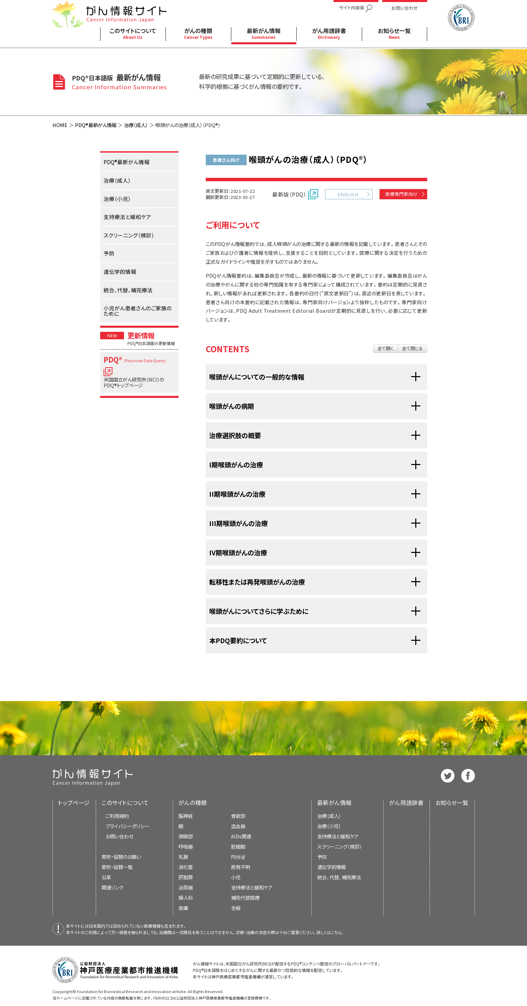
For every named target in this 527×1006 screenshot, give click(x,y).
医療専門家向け (401, 194)
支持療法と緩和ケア (338, 836)
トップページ (74, 803)
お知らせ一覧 (451, 803)
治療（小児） (329, 826)
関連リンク (112, 887)
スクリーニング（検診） (339, 846)
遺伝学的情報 (331, 866)
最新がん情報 (334, 803)
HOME (59, 124)
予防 (322, 856)
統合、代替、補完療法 (339, 877)
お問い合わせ (119, 836)
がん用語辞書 (406, 803)
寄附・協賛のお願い (121, 856)
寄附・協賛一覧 (117, 866)
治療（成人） (136, 124)
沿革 (106, 877)
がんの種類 (193, 803)
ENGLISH (348, 194)
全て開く (385, 348)
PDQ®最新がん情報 (96, 124)
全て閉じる (412, 348)
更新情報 (141, 335)
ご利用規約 (117, 815)
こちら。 (337, 932)
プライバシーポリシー (127, 826)
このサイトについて (125, 803)
